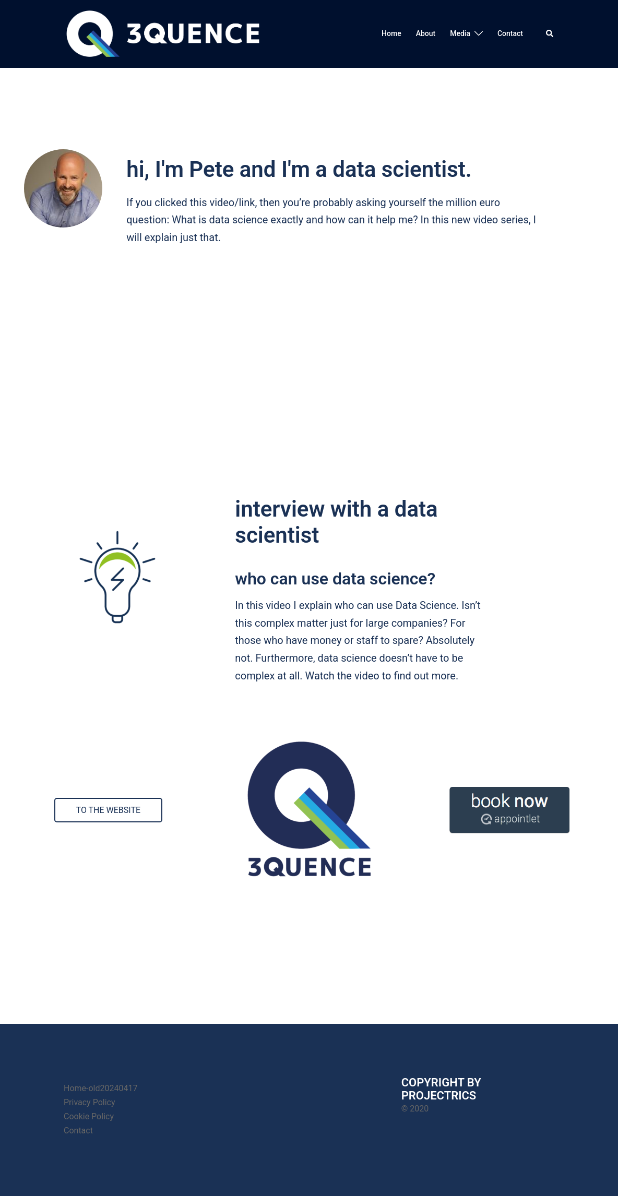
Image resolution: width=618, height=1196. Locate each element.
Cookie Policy (89, 1116)
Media (460, 33)
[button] (550, 34)
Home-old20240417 (100, 1088)
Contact (510, 33)
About (426, 33)
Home (391, 33)
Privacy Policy (89, 1102)
